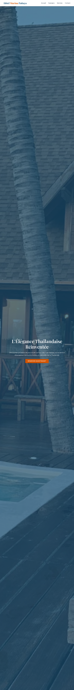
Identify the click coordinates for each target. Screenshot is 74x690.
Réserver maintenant (37, 361)
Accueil (43, 3)
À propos (51, 3)
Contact (67, 3)
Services (59, 3)
